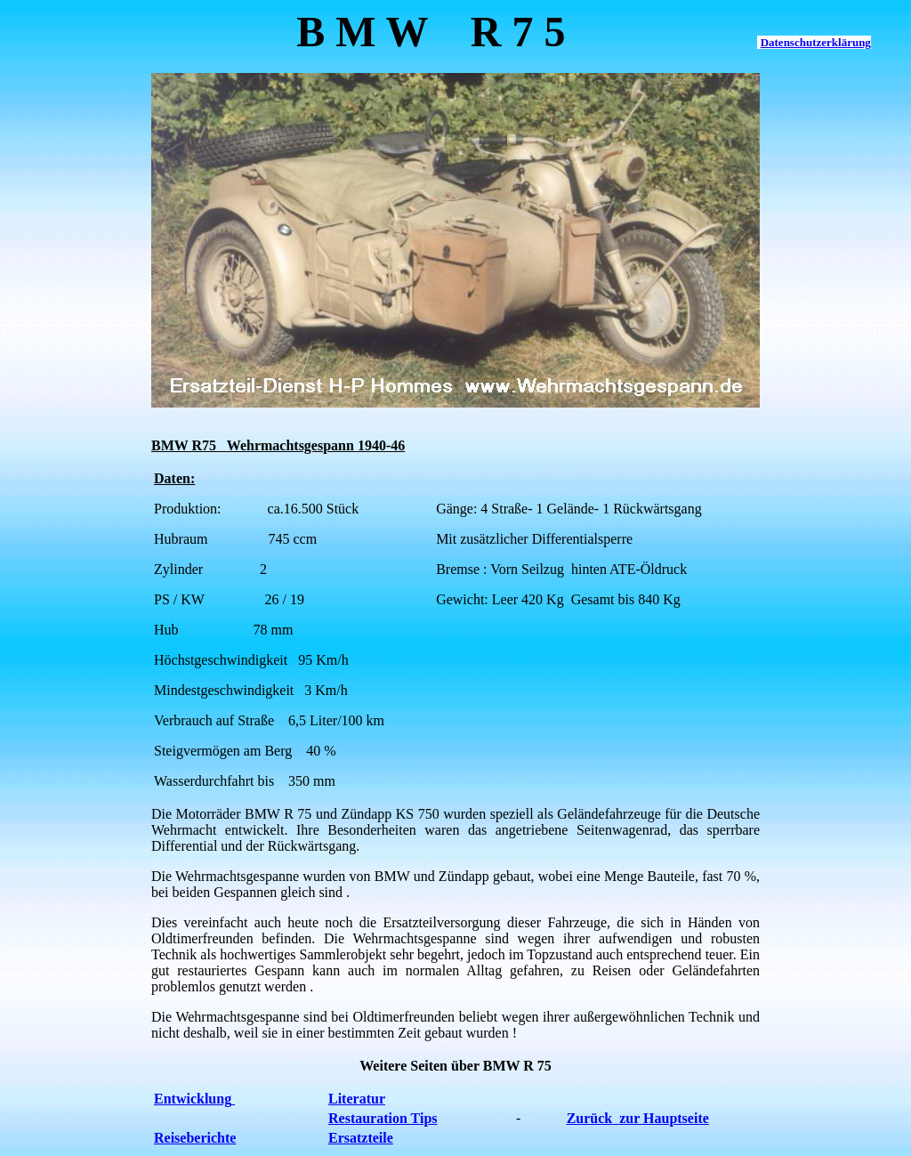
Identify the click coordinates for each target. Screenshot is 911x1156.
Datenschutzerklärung (816, 42)
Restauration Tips (383, 1118)
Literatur (356, 1098)
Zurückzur (605, 1118)
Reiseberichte (195, 1137)
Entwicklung (194, 1098)
